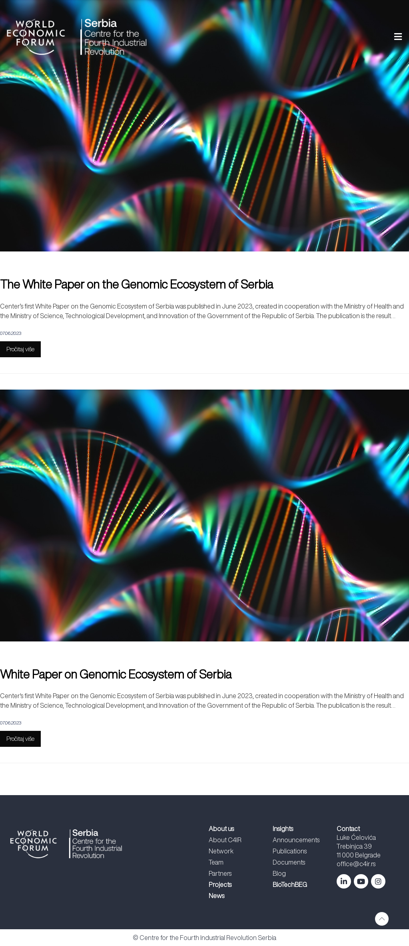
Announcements (296, 840)
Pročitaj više (20, 349)
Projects (220, 884)
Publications (290, 851)
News (216, 895)
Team (216, 862)
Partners (220, 873)
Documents (289, 862)
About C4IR (225, 840)
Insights (283, 828)
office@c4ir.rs (356, 864)
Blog (279, 873)
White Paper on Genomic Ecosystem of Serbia (115, 674)
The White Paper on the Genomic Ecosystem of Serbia (136, 284)
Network (221, 851)
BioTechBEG (290, 884)
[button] (286, 37)
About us (221, 828)
